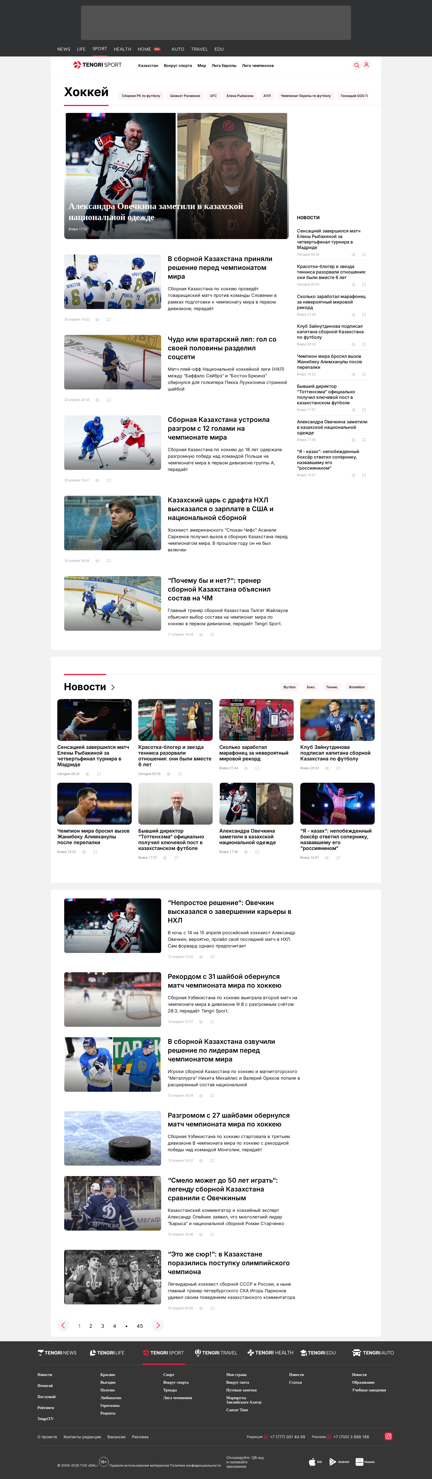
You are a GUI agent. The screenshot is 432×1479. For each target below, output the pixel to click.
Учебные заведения (369, 1390)
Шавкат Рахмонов (185, 96)
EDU (219, 49)
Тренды (170, 1390)
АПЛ (267, 96)
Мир (202, 65)
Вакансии (116, 1436)
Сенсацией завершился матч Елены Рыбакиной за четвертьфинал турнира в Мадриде (328, 239)
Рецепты (107, 1413)
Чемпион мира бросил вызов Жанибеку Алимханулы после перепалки (329, 361)
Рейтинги (45, 1408)
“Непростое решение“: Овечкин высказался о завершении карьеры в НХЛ (229, 911)
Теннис (332, 687)
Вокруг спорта (178, 65)
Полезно (107, 1390)
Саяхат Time (237, 1410)
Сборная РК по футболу (141, 96)
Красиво (107, 1375)
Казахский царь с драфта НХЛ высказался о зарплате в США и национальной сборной (221, 509)
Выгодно (107, 1382)
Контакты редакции (82, 1436)
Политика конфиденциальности (195, 1465)
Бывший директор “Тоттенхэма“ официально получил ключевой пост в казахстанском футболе (326, 394)
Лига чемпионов (258, 65)
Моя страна (236, 1375)
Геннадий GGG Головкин (360, 96)
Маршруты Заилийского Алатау (244, 1400)
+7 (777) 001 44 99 (286, 1436)
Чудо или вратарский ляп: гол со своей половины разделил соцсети (222, 348)
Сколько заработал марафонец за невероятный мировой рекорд (331, 302)
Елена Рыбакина (240, 96)
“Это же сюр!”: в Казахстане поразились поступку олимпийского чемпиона (229, 1263)
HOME (144, 49)
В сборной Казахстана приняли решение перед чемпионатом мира (220, 267)
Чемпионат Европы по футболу (306, 96)
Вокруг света (237, 1382)
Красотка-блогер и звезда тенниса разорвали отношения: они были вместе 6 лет (331, 272)
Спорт (168, 1375)
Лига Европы (224, 65)
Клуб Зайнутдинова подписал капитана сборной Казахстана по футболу (330, 331)
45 (140, 1326)
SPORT (100, 48)
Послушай (46, 1397)
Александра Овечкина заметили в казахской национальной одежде (156, 211)
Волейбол (357, 687)
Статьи (295, 1382)
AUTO (178, 49)
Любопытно (110, 1398)
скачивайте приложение (236, 1464)
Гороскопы (110, 1406)
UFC (213, 96)
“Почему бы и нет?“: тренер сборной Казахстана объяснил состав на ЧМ (219, 589)
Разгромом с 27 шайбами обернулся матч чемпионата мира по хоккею (229, 1119)
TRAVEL (199, 49)
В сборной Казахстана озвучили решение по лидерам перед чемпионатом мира (221, 1050)
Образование (363, 1382)
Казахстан (148, 65)
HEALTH (122, 49)
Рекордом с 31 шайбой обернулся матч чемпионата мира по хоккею (225, 981)
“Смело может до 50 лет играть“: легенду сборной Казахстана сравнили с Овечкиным (223, 1189)
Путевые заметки (241, 1390)
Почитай (45, 1386)
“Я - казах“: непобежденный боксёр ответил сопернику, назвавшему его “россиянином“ (328, 460)
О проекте (47, 1436)
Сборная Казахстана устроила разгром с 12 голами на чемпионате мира (219, 428)
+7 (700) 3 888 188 (350, 1436)
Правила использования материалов (139, 1465)
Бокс (311, 687)
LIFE (81, 49)
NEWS (63, 49)
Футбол (290, 687)
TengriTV (45, 1419)
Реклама (140, 1436)
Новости (85, 687)
